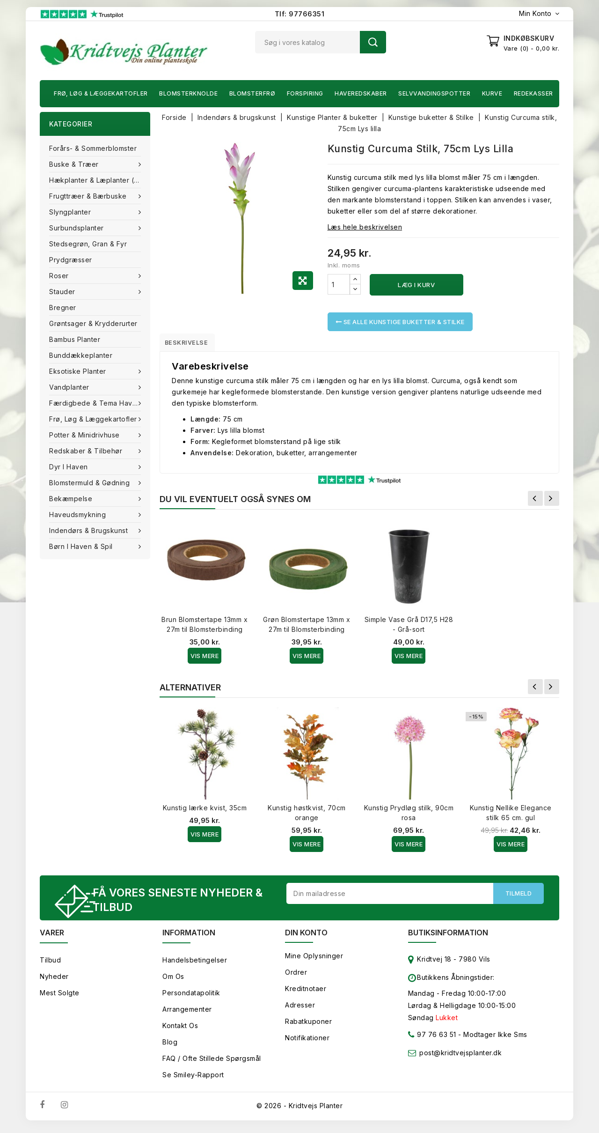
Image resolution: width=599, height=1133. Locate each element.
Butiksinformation (448, 938)
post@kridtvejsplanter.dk (460, 1058)
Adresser (300, 1011)
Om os (173, 982)
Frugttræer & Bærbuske (89, 196)
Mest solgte (60, 998)
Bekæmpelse (72, 499)
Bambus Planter (74, 339)
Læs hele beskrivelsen (365, 227)
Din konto (306, 938)
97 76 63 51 (432, 1042)
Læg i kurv (416, 285)
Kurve (492, 93)
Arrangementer (187, 1015)
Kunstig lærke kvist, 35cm (205, 811)
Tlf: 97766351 (300, 14)
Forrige (535, 501)
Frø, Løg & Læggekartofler (101, 93)
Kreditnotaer (305, 994)
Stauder (63, 292)
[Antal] (339, 284)
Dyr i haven (69, 467)
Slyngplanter (71, 212)
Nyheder (54, 982)
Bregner (62, 307)
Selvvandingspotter (434, 93)
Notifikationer (307, 1043)
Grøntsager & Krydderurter (93, 323)
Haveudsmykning (78, 514)
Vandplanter (70, 387)
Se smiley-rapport (193, 1080)
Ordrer (296, 978)
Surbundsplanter (77, 228)
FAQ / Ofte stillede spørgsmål (211, 1064)
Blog (169, 1048)
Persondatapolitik (191, 998)
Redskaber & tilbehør (86, 451)
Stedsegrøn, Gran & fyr (88, 244)
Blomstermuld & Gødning (90, 483)
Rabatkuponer (308, 1027)
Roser (60, 276)
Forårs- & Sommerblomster (93, 148)
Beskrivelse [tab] (193, 344)
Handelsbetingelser (194, 966)
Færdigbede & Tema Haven (96, 403)
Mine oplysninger (314, 961)
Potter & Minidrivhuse (85, 435)
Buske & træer (75, 164)
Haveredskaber (361, 93)
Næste (551, 501)
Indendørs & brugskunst (89, 530)
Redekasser (533, 93)
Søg (373, 42)
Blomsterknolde (188, 93)
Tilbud (50, 966)
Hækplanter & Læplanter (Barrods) (99, 180)
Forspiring (305, 93)
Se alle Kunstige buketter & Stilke (400, 322)
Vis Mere (204, 659)
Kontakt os (180, 1031)
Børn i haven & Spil (82, 546)
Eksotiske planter (78, 371)
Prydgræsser (70, 260)
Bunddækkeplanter (80, 355)
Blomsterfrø (252, 93)
